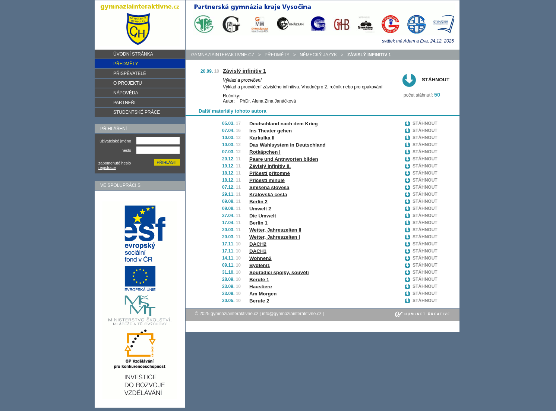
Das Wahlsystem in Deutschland (287, 145)
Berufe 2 (259, 301)
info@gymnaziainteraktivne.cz (292, 313)
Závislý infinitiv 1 (244, 71)
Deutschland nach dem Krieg (283, 123)
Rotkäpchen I (265, 152)
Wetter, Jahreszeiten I (274, 237)
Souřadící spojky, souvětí (279, 272)
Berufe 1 (259, 279)
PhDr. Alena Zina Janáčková (268, 101)
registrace (107, 167)
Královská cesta (268, 194)
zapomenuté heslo (114, 163)
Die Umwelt (262, 216)
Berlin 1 (258, 223)
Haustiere (260, 286)
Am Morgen (263, 294)
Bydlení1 (259, 265)
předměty (277, 54)
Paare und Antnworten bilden (283, 159)
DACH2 (257, 244)
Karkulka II (261, 138)
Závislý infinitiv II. (270, 166)
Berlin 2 (258, 201)
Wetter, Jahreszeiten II (275, 230)
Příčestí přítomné (269, 173)
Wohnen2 (260, 258)
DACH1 (257, 251)
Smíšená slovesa (269, 187)
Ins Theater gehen (270, 131)
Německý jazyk (318, 54)
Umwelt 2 (260, 208)
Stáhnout (435, 79)
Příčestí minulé (267, 180)
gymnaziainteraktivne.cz (222, 54)
